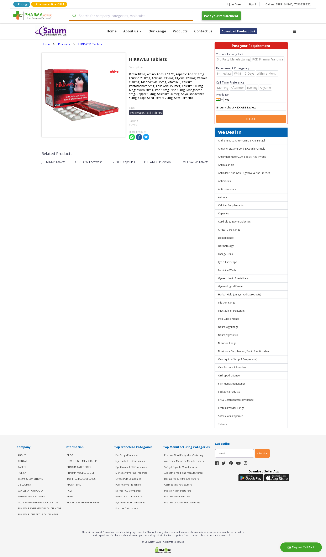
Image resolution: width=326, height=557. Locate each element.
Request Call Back (301, 547)
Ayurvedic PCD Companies (130, 502)
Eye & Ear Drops (227, 262)
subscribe (262, 453)
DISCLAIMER (24, 484)
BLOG (70, 455)
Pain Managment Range (232, 383)
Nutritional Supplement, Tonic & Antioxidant (244, 351)
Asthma (222, 197)
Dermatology (226, 246)
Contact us (203, 31)
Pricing (22, 4)
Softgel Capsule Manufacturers (181, 466)
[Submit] (74, 15)
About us (132, 31)
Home (112, 31)
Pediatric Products (229, 391)
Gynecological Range (230, 286)
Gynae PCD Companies (128, 478)
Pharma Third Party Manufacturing (183, 455)
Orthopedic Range (229, 375)
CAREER (22, 466)
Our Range (157, 31)
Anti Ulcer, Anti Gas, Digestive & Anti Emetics (244, 173)
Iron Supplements (228, 319)
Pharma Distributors (126, 508)
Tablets (222, 424)
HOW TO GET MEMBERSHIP (82, 460)
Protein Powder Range (231, 408)
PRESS (70, 496)
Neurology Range (228, 327)
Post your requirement (221, 16)
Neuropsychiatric (228, 335)
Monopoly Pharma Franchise (131, 472)
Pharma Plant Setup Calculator (38, 514)
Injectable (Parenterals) (231, 310)
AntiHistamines (227, 189)
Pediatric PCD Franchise (128, 496)
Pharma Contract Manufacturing (182, 502)
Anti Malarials (226, 165)
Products (180, 31)
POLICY (22, 472)
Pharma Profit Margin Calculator (39, 508)
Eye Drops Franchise (126, 455)
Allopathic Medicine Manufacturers (183, 472)
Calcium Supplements (230, 205)
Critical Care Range (229, 229)
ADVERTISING (74, 484)
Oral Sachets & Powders (232, 367)
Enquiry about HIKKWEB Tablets (251, 108)
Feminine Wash (227, 270)
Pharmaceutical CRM (50, 4)
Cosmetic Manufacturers (178, 484)
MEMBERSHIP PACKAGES (31, 496)
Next (251, 119)
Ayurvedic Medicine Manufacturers (184, 460)
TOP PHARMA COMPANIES (81, 478)
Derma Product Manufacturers (181, 478)
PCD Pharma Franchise (128, 484)
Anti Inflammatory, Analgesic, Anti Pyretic (242, 157)
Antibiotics (224, 181)
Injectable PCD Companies (130, 460)
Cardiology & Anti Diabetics (234, 221)
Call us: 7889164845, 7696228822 (288, 4)
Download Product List (238, 31)
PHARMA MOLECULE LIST (80, 472)
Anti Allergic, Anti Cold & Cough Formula (241, 148)
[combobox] (131, 15)
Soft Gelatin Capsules (230, 416)
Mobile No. (222, 94)
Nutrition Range (227, 343)
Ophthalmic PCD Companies (131, 466)
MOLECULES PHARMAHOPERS (83, 502)
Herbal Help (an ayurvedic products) (239, 294)
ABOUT (22, 455)
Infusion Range (226, 302)
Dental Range (226, 238)
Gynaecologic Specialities (233, 278)
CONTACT (23, 460)
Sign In (252, 4)
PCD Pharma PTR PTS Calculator (38, 502)
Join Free (234, 4)
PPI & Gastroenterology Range (236, 400)
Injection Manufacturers (177, 490)
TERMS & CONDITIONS (30, 478)
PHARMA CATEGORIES (79, 466)
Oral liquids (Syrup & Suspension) (237, 359)
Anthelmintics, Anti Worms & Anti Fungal (241, 140)
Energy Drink (225, 254)
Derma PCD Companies (128, 490)
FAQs (69, 490)
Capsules (223, 213)
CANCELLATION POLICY (30, 490)
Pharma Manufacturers (177, 496)
